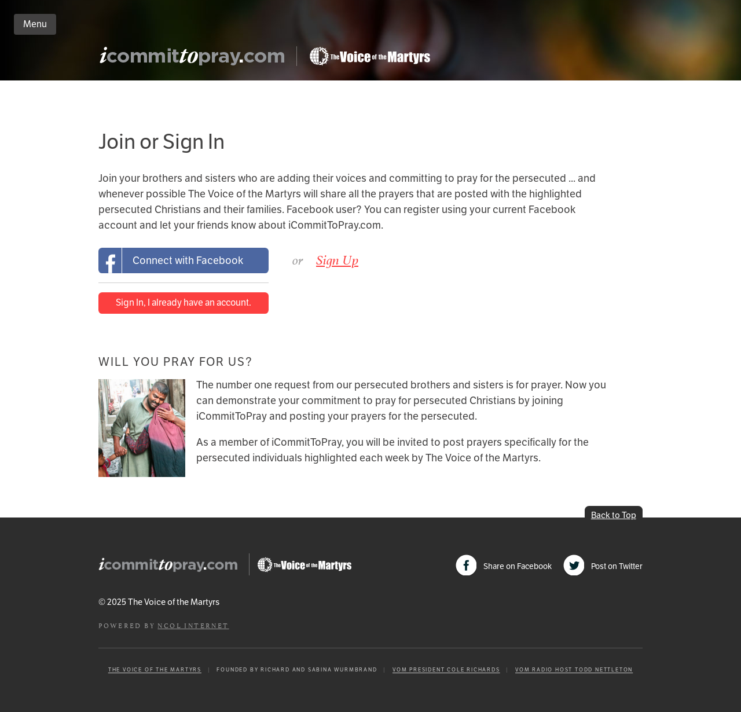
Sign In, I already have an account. (183, 302)
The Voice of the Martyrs (154, 669)
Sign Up (337, 260)
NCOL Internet (193, 625)
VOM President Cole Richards (446, 669)
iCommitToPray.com (195, 59)
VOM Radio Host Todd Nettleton (574, 669)
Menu (35, 24)
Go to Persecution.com (369, 56)
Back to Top (613, 514)
